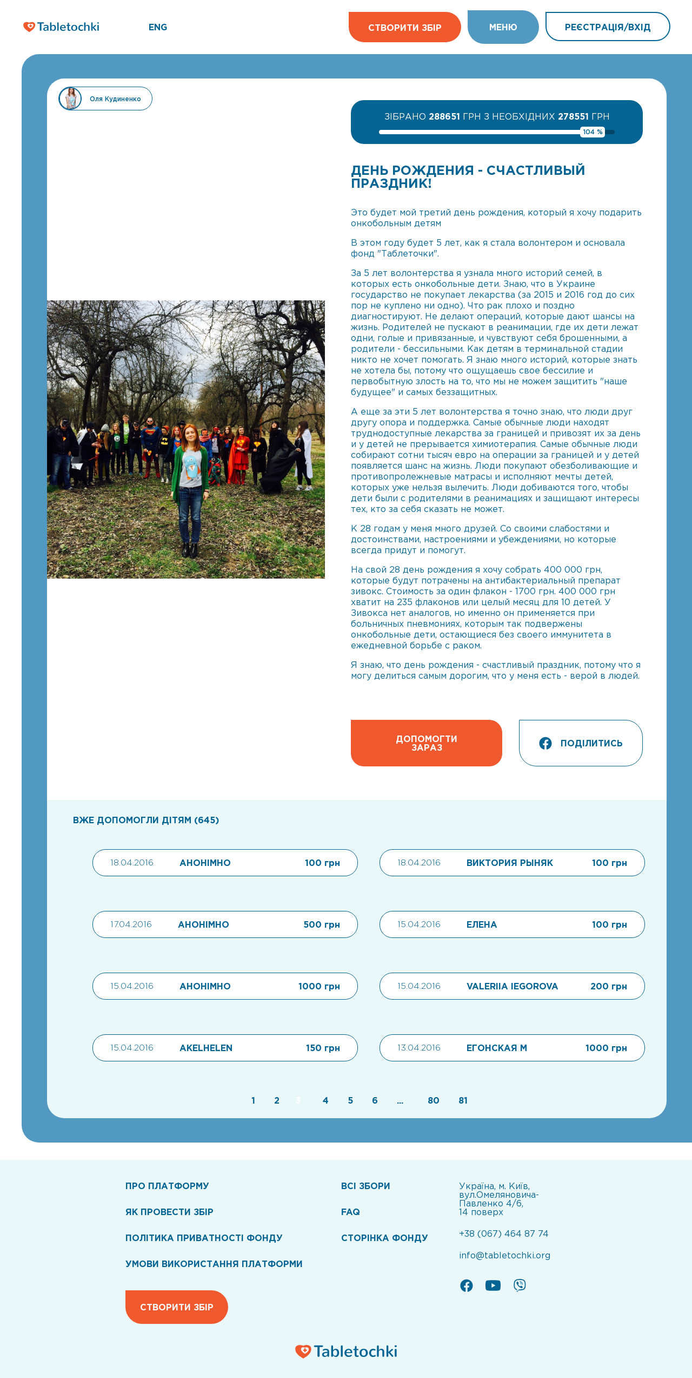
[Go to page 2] (275, 1100)
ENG (158, 27)
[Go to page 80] (432, 1100)
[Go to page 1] (252, 1100)
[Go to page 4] (324, 1100)
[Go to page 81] (460, 1100)
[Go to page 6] (373, 1100)
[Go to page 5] (349, 1100)
